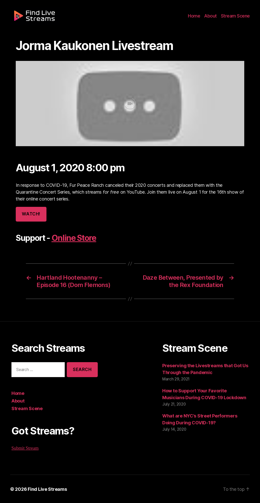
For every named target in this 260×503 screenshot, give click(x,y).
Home (197, 18)
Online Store (73, 238)
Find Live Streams (45, 488)
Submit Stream (25, 447)
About (212, 18)
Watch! (31, 214)
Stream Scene (236, 18)
